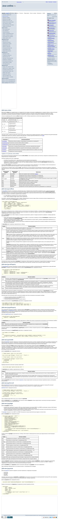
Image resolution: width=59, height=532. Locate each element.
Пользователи (51, 25)
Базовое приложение (52, 22)
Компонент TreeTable (51, 46)
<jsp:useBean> (4, 141)
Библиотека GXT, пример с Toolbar (8, 68)
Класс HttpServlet (5, 30)
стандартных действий (12, 134)
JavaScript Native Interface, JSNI (8, 71)
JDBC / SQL (12, 13)
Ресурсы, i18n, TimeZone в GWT (8, 66)
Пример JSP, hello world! (7, 26)
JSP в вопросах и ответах (7, 23)
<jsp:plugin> (4, 149)
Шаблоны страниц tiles (6, 46)
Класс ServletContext (6, 29)
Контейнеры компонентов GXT (8, 69)
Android (44, 13)
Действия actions (5, 16)
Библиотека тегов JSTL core (7, 20)
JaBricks (55, 13)
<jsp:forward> (4, 147)
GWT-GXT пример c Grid (7, 75)
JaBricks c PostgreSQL (52, 20)
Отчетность (21, 13)
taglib (43, 135)
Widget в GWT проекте (6, 72)
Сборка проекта (26, 13)
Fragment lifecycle (51, 42)
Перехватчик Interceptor (7, 42)
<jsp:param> (4, 151)
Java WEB (7, 13)
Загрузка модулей (51, 35)
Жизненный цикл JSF (6, 56)
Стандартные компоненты (7, 55)
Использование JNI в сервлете (8, 36)
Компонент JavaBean (6, 17)
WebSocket (49, 53)
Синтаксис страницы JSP (7, 14)
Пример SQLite (50, 51)
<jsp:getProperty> (5, 144)
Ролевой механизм (51, 33)
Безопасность (39, 13)
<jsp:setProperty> (5, 142)
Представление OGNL (6, 45)
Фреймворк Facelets (6, 53)
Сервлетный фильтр (6, 32)
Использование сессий (6, 49)
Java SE (3, 13)
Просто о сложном (33, 13)
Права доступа (51, 30)
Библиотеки (16, 13)
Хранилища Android (51, 48)
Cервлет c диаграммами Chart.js (8, 33)
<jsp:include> (4, 146)
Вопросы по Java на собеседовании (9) (8, 81)
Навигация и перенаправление (8, 58)
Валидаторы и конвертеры (7, 59)
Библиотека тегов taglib (7, 19)
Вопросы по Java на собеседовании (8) (8, 79)
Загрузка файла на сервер (7, 62)
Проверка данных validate (7, 43)
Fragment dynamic (51, 40)
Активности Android (51, 38)
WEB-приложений (8, 82)
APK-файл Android (51, 55)
